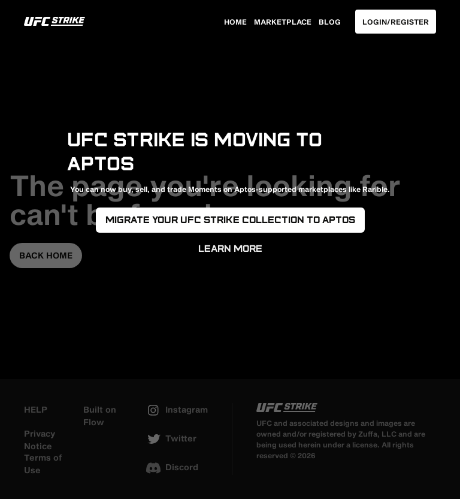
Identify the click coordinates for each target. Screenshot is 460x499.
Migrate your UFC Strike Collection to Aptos (230, 220)
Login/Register (395, 21)
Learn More (230, 248)
